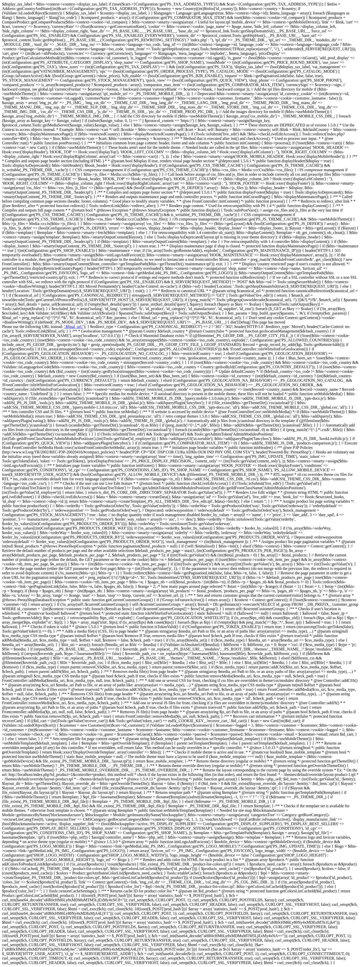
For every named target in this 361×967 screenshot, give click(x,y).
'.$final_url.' (73, 326)
